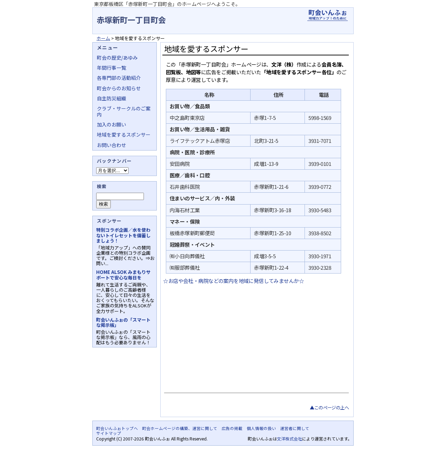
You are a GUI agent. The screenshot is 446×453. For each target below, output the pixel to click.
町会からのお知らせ (119, 88)
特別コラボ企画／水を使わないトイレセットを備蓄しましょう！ (123, 235)
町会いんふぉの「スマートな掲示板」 (123, 322)
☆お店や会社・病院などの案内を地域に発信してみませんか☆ (233, 280)
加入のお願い (111, 124)
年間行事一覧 (111, 67)
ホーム (103, 38)
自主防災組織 (111, 98)
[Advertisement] (255, 337)
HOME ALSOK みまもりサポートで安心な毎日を (123, 275)
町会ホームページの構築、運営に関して (179, 428)
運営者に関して (294, 428)
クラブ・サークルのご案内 (124, 111)
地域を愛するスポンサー (124, 134)
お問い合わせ (111, 144)
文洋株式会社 (289, 439)
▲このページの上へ (329, 407)
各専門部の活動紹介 (119, 77)
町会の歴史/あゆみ (117, 57)
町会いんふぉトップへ (117, 428)
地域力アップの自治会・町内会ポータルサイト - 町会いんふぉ (327, 15)
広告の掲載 (232, 428)
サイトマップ (108, 433)
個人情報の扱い (261, 428)
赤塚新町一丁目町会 (131, 19)
